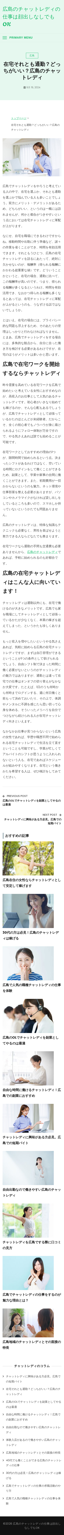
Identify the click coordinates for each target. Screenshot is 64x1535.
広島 (32, 55)
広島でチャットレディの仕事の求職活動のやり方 (33, 1488)
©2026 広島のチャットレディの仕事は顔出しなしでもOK (32, 1526)
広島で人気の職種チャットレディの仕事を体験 (33, 1500)
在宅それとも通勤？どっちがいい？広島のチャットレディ (33, 1391)
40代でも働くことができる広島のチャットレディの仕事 (33, 1462)
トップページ (18, 118)
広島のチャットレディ (42, 552)
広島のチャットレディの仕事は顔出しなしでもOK (31, 16)
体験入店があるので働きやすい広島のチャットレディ (33, 1442)
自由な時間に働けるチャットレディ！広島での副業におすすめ (33, 1416)
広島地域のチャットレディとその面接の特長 (33, 1453)
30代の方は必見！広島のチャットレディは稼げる (33, 1475)
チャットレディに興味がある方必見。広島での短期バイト (33, 1378)
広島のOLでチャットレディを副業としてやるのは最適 (33, 1404)
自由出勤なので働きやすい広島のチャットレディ (33, 1429)
